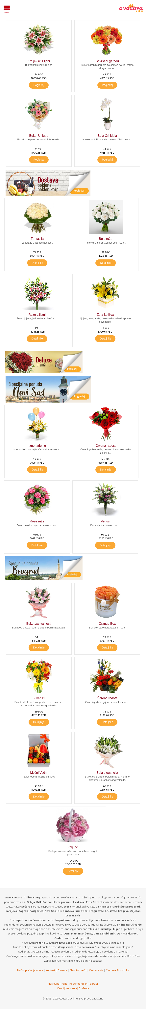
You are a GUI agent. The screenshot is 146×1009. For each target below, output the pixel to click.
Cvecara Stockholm (117, 970)
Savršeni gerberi (107, 61)
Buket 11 (39, 698)
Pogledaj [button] (39, 85)
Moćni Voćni (38, 772)
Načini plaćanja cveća (30, 970)
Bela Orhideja (107, 135)
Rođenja (84, 988)
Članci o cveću (78, 970)
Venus (105, 521)
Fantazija (37, 238)
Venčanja (71, 988)
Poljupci (73, 847)
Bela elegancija (107, 772)
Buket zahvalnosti (38, 623)
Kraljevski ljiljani (39, 61)
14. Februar (91, 983)
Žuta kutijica (105, 314)
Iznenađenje (37, 445)
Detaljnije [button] (37, 262)
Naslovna (54, 983)
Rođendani (76, 983)
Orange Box (107, 623)
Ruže (64, 983)
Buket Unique (38, 135)
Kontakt (50, 970)
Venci (60, 988)
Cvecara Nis (96, 970)
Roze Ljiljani (36, 314)
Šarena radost (107, 698)
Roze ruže (37, 521)
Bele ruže (105, 238)
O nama (62, 970)
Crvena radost (106, 445)
